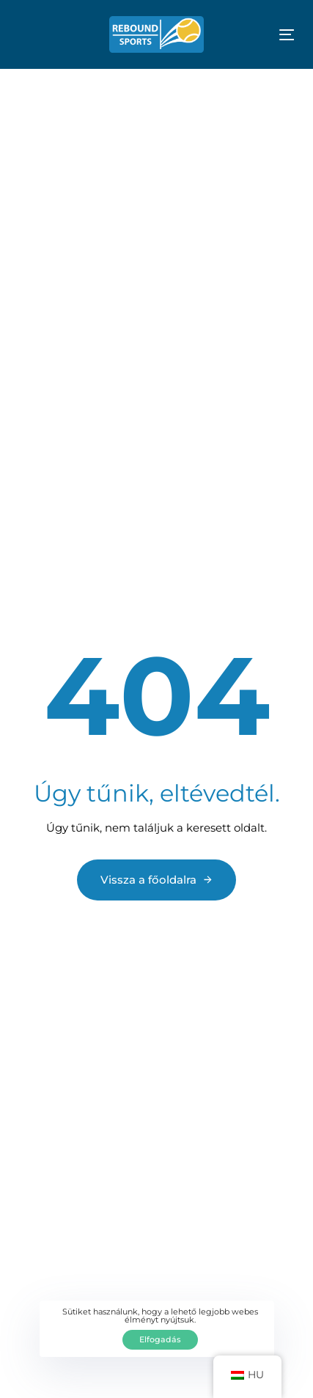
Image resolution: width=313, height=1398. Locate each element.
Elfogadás (160, 1339)
